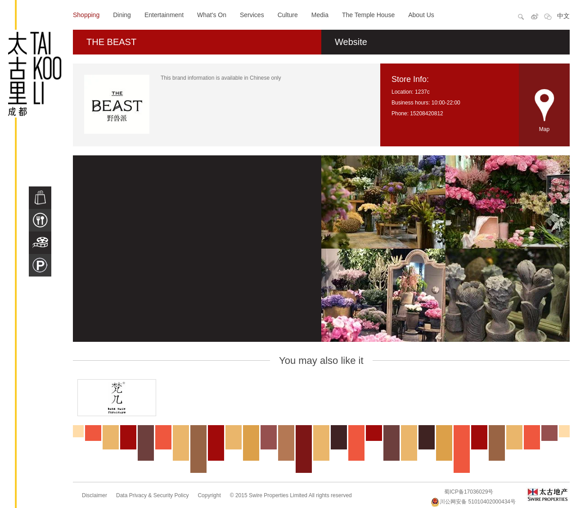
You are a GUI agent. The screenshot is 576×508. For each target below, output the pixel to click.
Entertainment (164, 14)
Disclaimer (94, 495)
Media (319, 14)
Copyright (209, 495)
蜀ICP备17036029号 (468, 492)
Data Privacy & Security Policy (152, 495)
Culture (288, 14)
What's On (211, 14)
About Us (421, 14)
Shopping (86, 14)
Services (252, 14)
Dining (122, 14)
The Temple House (368, 14)
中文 (563, 15)
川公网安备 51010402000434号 (473, 502)
